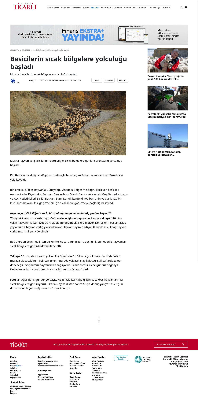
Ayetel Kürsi (47, 363)
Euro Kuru (81, 381)
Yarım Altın (106, 368)
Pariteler (80, 386)
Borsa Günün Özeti (85, 363)
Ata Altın (105, 375)
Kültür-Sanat (140, 7)
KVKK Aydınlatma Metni (21, 388)
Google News (109, 80)
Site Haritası (182, 371)
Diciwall (184, 368)
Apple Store (46, 374)
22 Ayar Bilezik (108, 377)
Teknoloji (154, 7)
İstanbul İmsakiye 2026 (52, 361)
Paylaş (123, 80)
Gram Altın (106, 363)
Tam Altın (105, 370)
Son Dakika (53, 7)
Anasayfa (14, 50)
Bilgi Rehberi (16, 377)
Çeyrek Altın (107, 366)
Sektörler (80, 368)
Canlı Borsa (81, 361)
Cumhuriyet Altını (109, 373)
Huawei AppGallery (50, 379)
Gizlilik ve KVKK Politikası (22, 386)
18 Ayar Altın (107, 380)
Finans (91, 7)
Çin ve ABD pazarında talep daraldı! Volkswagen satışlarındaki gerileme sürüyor (167, 153)
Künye (13, 391)
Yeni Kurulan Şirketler (132, 358)
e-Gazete (166, 7)
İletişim (13, 393)
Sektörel (117, 7)
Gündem (65, 7)
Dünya (127, 7)
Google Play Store (49, 377)
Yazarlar (106, 7)
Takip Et (96, 80)
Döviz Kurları (82, 377)
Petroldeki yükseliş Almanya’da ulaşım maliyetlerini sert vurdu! (167, 115)
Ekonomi (76, 7)
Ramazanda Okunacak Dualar (55, 366)
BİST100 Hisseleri (84, 366)
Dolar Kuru (81, 379)
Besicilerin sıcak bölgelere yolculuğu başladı (51, 50)
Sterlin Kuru (82, 384)
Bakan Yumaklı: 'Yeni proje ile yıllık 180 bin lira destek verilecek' (166, 78)
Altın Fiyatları (107, 361)
